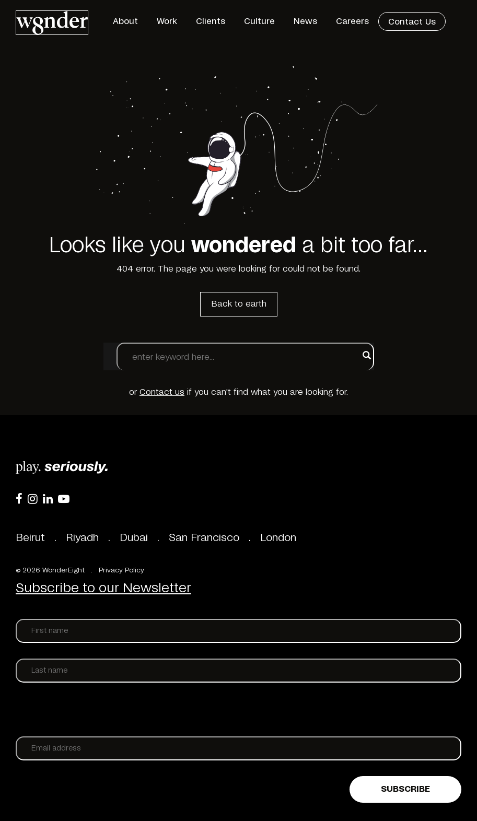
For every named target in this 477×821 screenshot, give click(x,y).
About (125, 21)
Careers (352, 21)
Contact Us (412, 22)
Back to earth (238, 304)
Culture (259, 21)
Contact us (161, 392)
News (305, 21)
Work (167, 21)
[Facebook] (19, 499)
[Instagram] (33, 499)
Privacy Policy (121, 570)
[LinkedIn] (48, 499)
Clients (210, 21)
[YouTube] (63, 499)
